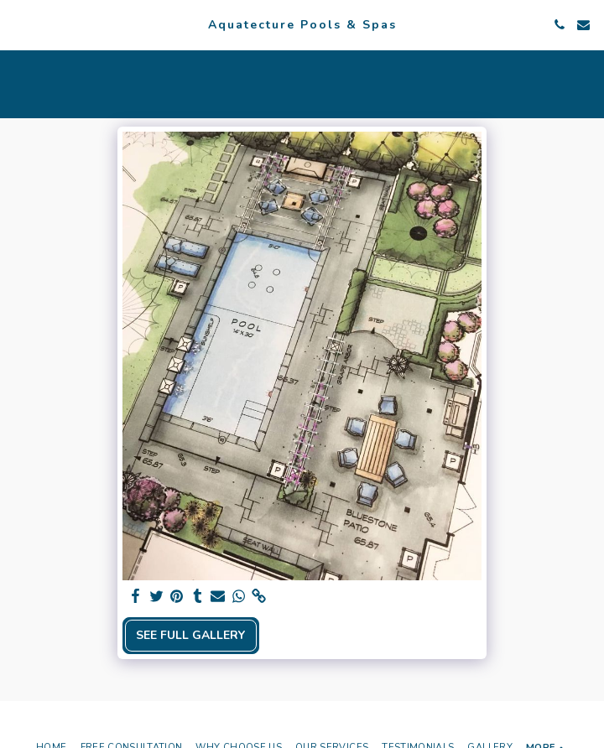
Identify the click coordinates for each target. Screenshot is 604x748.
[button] (18, 24)
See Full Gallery (190, 635)
